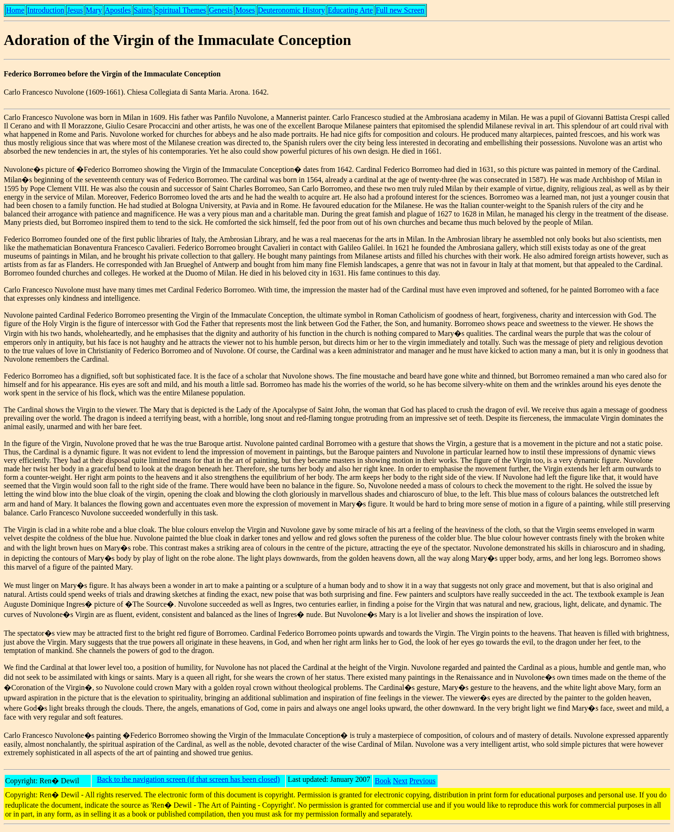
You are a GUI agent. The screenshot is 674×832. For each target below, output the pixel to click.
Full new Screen (400, 10)
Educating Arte (350, 10)
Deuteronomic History (291, 10)
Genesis (221, 10)
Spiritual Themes (180, 10)
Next (400, 781)
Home (15, 10)
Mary (94, 10)
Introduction (45, 10)
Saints (143, 10)
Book (383, 781)
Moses (245, 10)
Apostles (118, 10)
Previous (423, 781)
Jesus (75, 10)
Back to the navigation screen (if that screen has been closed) (188, 779)
